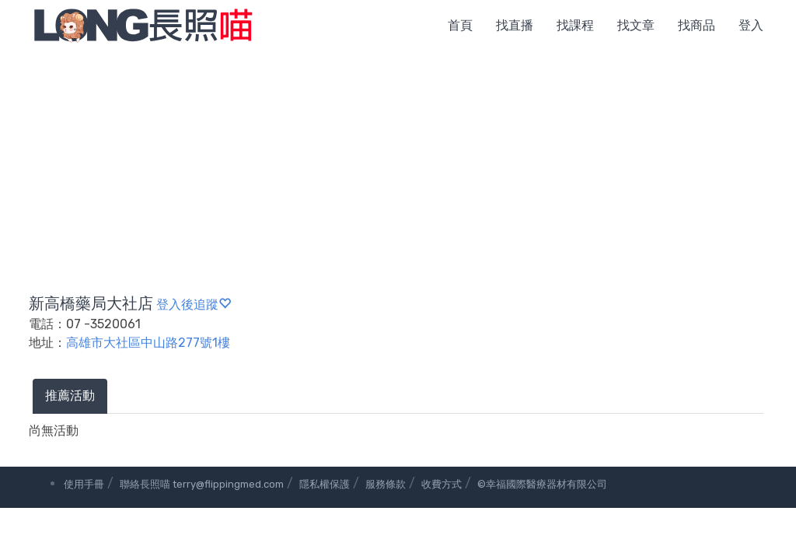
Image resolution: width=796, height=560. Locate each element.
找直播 (514, 25)
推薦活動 (70, 395)
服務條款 (385, 484)
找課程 (575, 25)
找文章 (636, 25)
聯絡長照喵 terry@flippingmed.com (202, 484)
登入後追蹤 (193, 304)
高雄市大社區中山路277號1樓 (148, 342)
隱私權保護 (324, 484)
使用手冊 (84, 484)
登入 (750, 25)
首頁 (460, 25)
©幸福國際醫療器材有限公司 (542, 484)
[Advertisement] (398, 167)
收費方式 (441, 484)
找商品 (696, 25)
